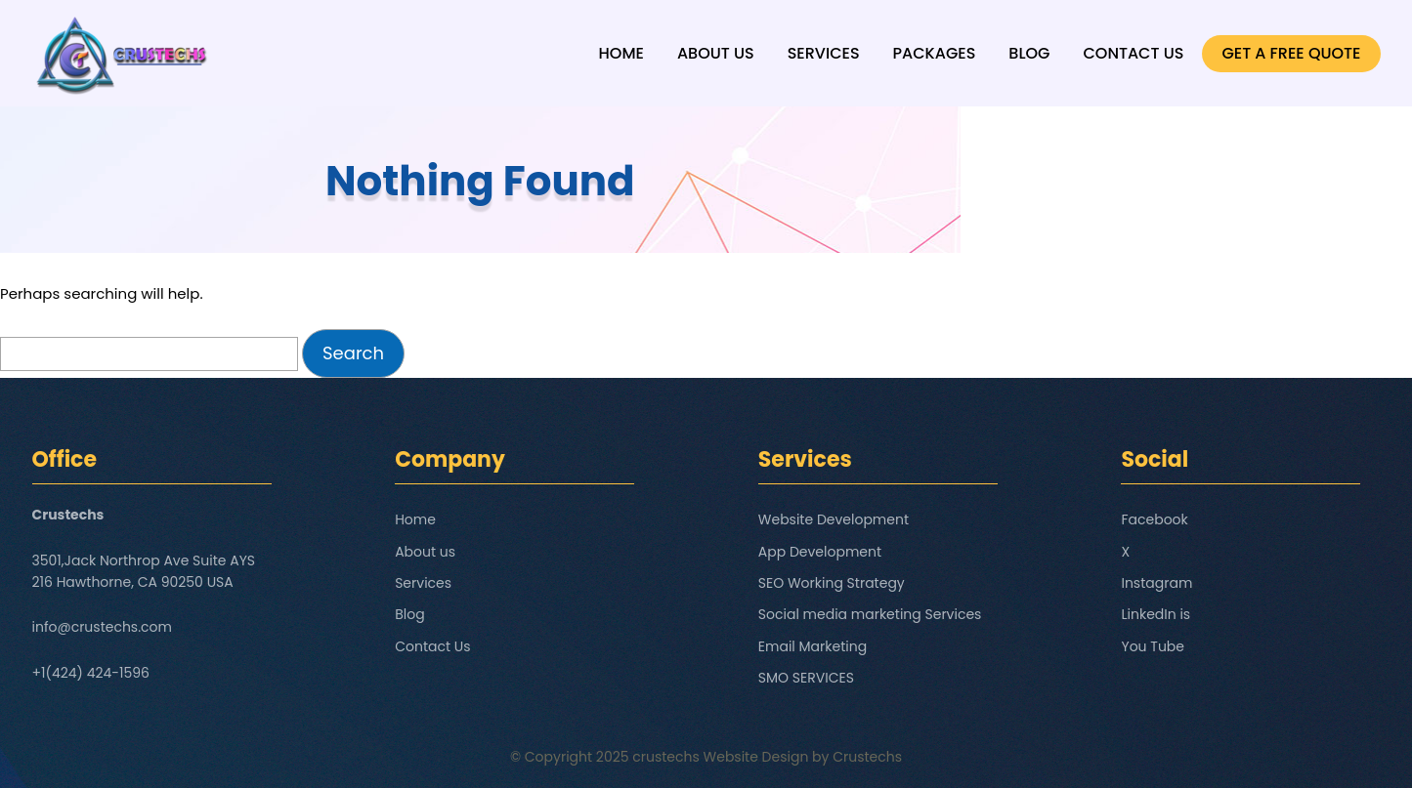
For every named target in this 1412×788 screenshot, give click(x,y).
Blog (1028, 53)
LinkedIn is (1155, 614)
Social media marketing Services (870, 614)
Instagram (1156, 583)
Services (824, 53)
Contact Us (1133, 53)
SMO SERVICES (806, 677)
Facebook (1154, 519)
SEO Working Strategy (831, 583)
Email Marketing (812, 646)
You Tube (1152, 646)
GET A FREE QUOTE (1290, 53)
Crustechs (867, 757)
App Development (819, 551)
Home (621, 53)
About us (715, 53)
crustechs (666, 757)
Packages (934, 53)
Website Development (833, 519)
